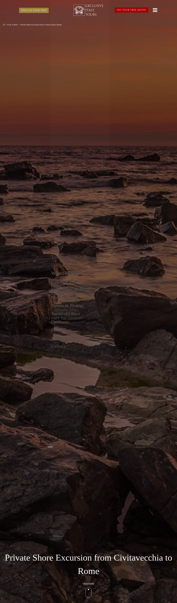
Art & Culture (12, 25)
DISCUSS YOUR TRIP (33, 10)
